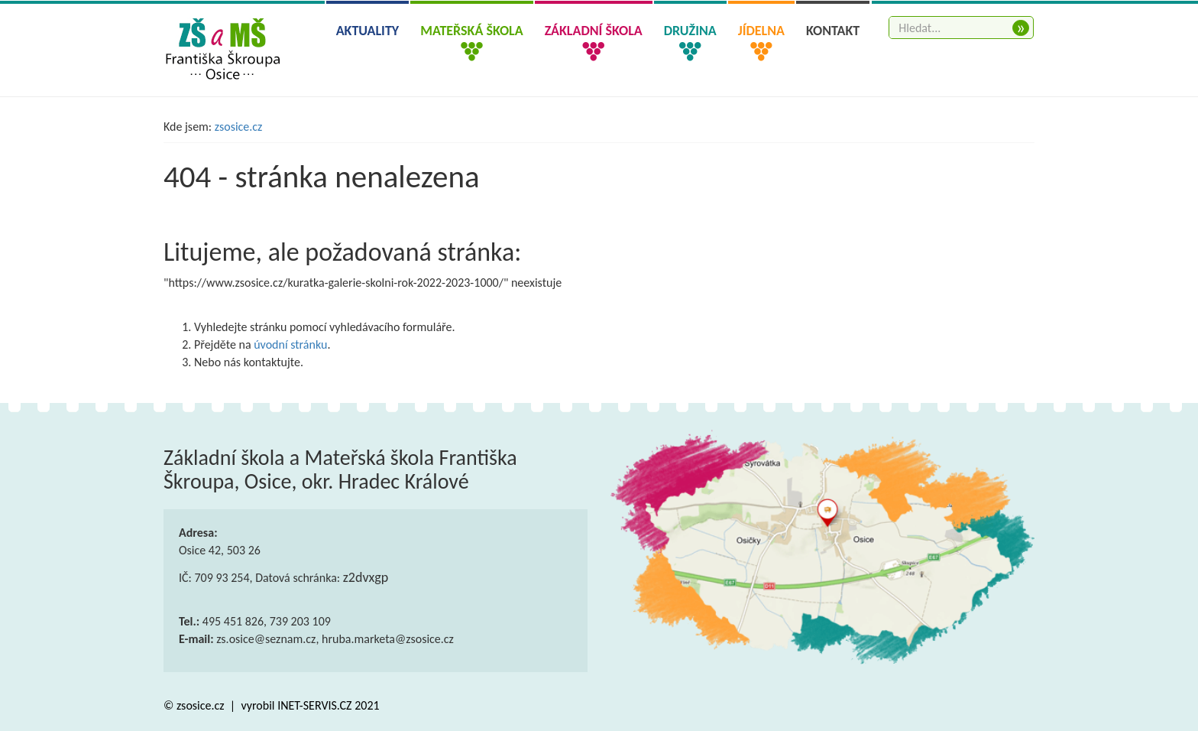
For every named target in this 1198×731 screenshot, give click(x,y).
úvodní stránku (290, 344)
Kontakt (833, 30)
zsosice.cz (239, 126)
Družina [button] (690, 30)
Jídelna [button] (761, 30)
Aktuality (368, 30)
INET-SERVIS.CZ (314, 705)
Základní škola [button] (594, 30)
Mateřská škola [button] (471, 30)
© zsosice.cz (195, 705)
